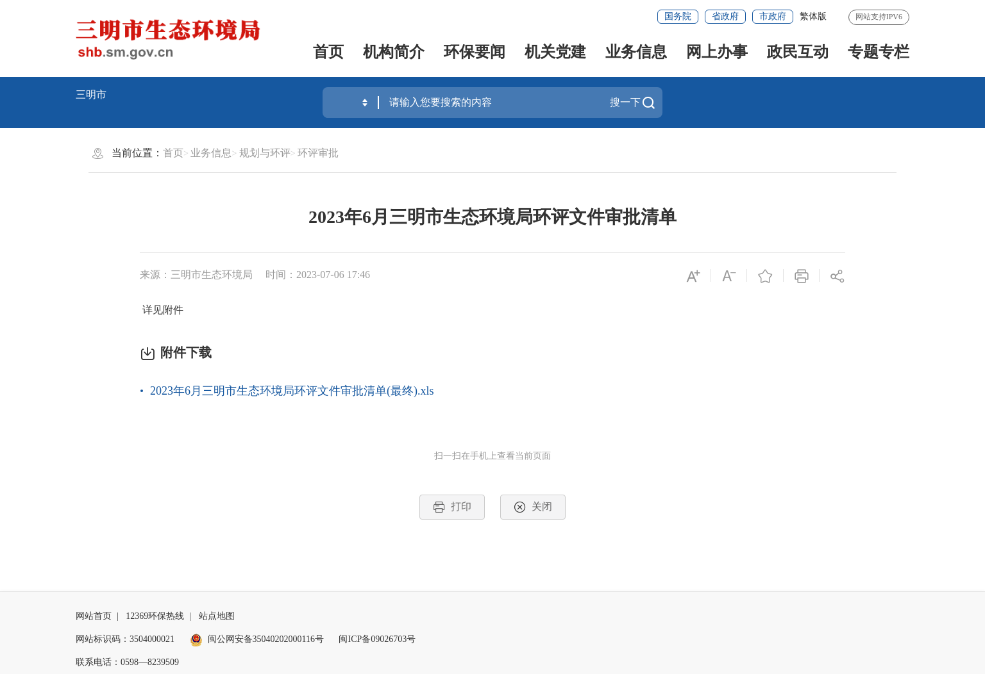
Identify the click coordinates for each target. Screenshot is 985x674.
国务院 (677, 16)
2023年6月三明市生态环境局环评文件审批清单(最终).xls (292, 390)
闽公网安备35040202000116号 (257, 639)
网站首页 (94, 616)
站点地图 (217, 616)
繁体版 (813, 16)
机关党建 (555, 52)
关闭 (533, 507)
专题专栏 (878, 52)
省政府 (725, 16)
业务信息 (636, 52)
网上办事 (717, 52)
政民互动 (798, 52)
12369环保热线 (155, 616)
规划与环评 (264, 152)
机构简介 (394, 52)
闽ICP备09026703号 (377, 639)
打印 (452, 507)
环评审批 (318, 152)
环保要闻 (474, 52)
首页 (328, 52)
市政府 (772, 16)
